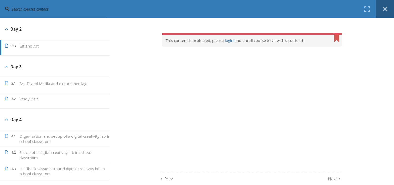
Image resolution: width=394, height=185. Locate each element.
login (235, 40)
